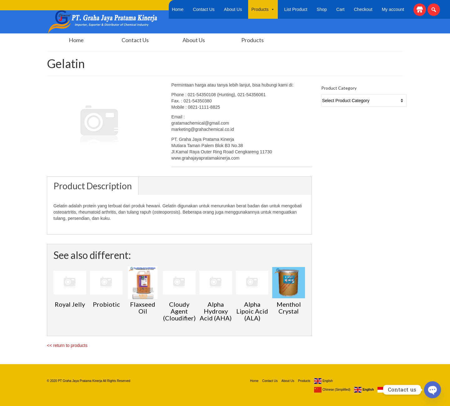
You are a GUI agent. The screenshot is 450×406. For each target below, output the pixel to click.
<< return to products (67, 345)
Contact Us (203, 9)
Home (177, 9)
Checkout (363, 9)
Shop (322, 9)
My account (393, 9)
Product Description (92, 186)
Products (263, 9)
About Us (233, 9)
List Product (295, 9)
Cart (340, 9)
